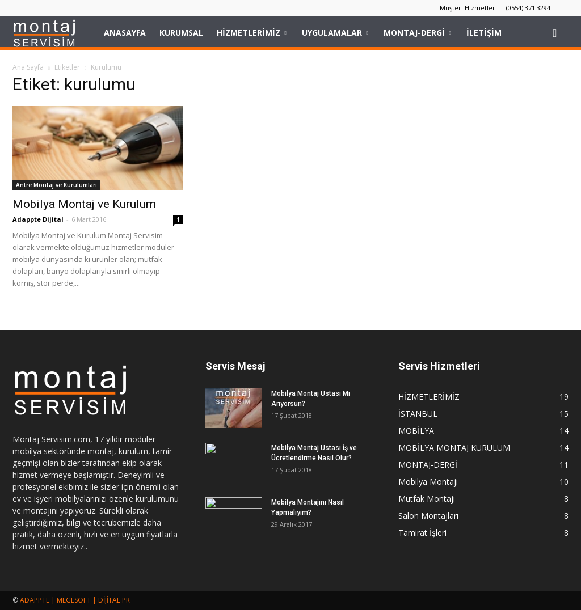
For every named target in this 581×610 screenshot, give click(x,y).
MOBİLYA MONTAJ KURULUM (454, 447)
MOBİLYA (416, 430)
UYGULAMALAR (335, 32)
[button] (555, 32)
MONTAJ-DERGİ (417, 32)
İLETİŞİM (484, 32)
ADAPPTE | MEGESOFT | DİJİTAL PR (75, 600)
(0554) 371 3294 (528, 7)
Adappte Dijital (38, 219)
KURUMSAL (181, 32)
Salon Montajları (428, 515)
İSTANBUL (417, 413)
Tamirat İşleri (422, 532)
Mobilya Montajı (428, 481)
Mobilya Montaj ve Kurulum (84, 204)
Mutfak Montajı (426, 498)
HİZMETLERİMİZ (251, 32)
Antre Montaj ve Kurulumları (56, 185)
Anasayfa (125, 32)
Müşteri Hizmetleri (468, 7)
